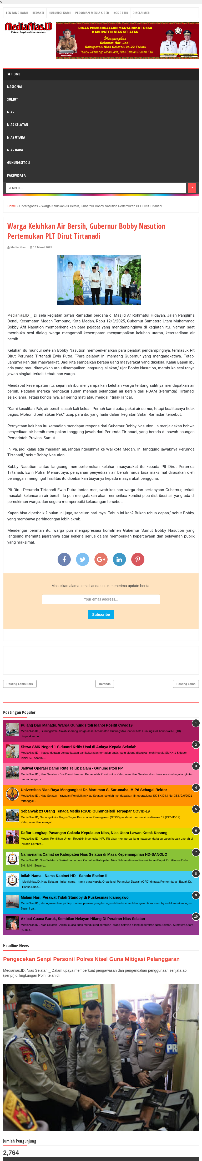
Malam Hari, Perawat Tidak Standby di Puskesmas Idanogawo (75, 875)
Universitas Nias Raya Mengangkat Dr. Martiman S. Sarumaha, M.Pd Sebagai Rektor (94, 767)
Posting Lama (185, 661)
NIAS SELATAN (17, 124)
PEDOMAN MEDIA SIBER (92, 12)
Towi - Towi (188, 1154)
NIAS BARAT (16, 149)
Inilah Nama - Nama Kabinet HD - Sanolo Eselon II (64, 853)
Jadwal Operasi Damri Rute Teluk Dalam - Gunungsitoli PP (72, 745)
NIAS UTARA (16, 137)
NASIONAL (14, 86)
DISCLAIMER (141, 12)
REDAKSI (38, 12)
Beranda (104, 661)
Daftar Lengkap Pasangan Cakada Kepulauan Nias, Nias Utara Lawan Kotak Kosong (94, 810)
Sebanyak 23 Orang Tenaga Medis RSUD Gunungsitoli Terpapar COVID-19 (85, 788)
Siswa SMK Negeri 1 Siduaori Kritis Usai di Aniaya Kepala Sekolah (79, 724)
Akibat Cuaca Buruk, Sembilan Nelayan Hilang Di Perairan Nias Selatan (83, 896)
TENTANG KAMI (17, 12)
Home (13, 73)
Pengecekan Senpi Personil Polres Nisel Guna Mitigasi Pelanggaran (98, 936)
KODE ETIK (120, 12)
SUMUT (12, 99)
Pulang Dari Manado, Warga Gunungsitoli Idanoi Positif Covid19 (77, 702)
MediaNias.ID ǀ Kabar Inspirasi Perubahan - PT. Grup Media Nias (81, 1154)
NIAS (10, 111)
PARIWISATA (16, 175)
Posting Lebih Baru (20, 661)
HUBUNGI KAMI (60, 12)
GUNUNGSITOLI (18, 162)
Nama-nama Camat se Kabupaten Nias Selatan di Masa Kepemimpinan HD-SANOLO (94, 832)
